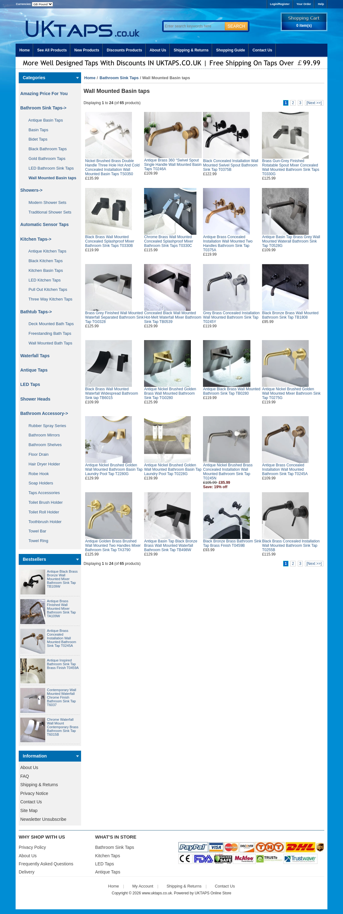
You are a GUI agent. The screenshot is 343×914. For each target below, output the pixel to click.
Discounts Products (124, 50)
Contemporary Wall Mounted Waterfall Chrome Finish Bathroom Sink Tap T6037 (61, 697)
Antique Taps (34, 370)
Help (321, 4)
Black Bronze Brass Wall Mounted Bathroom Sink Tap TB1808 (290, 315)
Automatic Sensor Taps (44, 224)
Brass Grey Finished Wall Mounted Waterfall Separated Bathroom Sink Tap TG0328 (114, 317)
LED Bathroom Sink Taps (49, 168)
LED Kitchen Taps (42, 280)
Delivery (27, 871)
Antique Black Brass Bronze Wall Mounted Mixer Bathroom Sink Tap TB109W (62, 579)
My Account (142, 886)
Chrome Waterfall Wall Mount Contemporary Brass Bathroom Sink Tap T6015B (63, 727)
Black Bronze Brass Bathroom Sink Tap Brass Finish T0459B (232, 543)
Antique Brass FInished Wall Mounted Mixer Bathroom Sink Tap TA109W (61, 608)
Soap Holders (38, 483)
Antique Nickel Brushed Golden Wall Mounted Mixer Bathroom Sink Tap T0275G (291, 393)
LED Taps (30, 384)
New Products (86, 50)
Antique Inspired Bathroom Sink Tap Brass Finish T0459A (63, 664)
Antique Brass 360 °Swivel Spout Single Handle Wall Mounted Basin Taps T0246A (172, 164)
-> (43, 107)
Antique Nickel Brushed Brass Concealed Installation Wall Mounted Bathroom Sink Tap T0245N (228, 471)
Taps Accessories (42, 492)
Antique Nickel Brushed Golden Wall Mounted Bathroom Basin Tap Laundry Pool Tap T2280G (114, 469)
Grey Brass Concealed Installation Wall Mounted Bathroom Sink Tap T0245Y (231, 317)
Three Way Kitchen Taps (48, 299)
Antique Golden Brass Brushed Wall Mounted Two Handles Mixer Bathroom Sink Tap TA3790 (113, 545)
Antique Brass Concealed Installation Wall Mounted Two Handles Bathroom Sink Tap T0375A (228, 243)
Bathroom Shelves (43, 444)
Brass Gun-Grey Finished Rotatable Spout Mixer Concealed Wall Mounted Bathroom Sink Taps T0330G (290, 167)
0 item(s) (304, 25)
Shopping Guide (230, 50)
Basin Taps (36, 129)
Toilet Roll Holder (41, 512)
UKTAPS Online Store (213, 893)
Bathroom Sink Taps (118, 77)
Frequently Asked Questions (46, 863)
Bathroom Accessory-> (44, 413)
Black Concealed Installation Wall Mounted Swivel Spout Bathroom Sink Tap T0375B (230, 165)
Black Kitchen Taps (43, 260)
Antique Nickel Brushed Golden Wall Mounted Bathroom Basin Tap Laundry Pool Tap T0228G (172, 469)
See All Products (52, 50)
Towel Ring (36, 540)
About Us (158, 50)
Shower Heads (35, 399)
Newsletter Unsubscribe (43, 819)
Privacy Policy (32, 847)
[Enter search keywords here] (193, 26)
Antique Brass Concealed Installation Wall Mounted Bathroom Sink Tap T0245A (61, 638)
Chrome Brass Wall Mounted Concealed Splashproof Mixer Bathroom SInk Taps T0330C (168, 241)
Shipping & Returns (191, 50)
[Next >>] (314, 103)
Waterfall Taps (35, 355)
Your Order (304, 4)
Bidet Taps (35, 139)
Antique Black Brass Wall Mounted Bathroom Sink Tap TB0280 (231, 391)
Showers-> (31, 190)
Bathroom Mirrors (42, 435)
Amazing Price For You (44, 93)
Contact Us (262, 50)
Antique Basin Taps (43, 120)
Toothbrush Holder (42, 521)
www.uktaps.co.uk (157, 893)
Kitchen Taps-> (35, 239)
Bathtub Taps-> (36, 311)
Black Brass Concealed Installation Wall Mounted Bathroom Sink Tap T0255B (291, 545)
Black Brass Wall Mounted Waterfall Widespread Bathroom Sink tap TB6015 (111, 393)
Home (24, 50)
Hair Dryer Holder (42, 464)
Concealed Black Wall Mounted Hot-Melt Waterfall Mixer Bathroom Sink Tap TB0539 (172, 317)
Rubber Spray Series (45, 425)
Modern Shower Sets (45, 202)
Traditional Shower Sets (47, 212)
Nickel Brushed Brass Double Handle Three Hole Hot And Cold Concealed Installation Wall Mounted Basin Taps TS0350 (112, 167)
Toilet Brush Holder (43, 502)
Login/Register (280, 4)
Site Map (28, 810)
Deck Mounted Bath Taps (49, 323)
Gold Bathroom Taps (44, 158)
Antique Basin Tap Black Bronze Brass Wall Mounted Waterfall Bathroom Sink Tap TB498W (170, 545)
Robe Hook (36, 473)
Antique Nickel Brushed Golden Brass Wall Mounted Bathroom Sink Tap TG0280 (170, 393)
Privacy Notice (34, 793)
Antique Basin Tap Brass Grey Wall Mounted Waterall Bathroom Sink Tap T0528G (291, 241)
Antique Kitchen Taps (45, 251)
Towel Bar (35, 531)
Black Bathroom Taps (45, 149)
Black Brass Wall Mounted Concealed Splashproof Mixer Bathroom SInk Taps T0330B (109, 241)
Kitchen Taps (107, 855)
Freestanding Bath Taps (47, 333)
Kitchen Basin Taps (43, 270)
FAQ (24, 776)
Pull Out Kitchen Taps (45, 289)
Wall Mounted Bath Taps (48, 343)
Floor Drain (36, 454)
